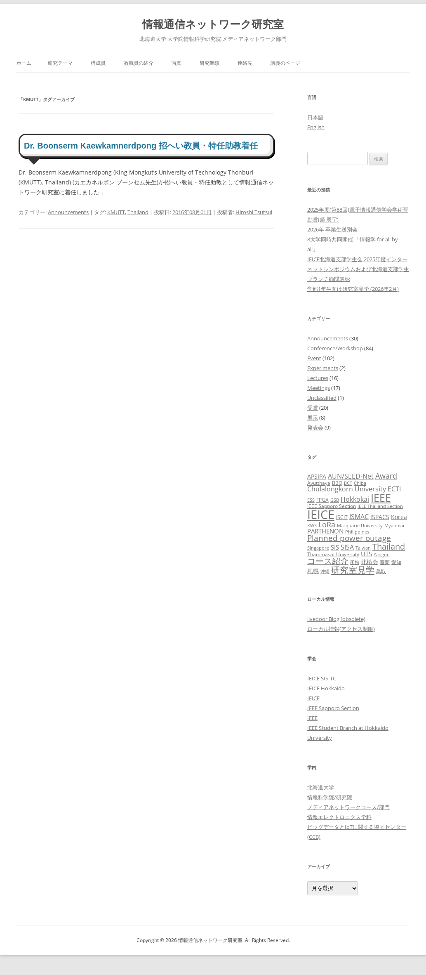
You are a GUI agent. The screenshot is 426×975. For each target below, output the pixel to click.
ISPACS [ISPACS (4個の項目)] (379, 517)
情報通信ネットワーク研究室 (213, 24)
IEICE (313, 698)
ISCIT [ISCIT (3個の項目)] (342, 517)
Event (314, 358)
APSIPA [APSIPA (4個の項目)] (316, 476)
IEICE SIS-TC (321, 678)
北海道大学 (320, 787)
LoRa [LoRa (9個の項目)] (326, 524)
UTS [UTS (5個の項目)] (366, 554)
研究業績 (209, 62)
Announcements (68, 212)
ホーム (23, 62)
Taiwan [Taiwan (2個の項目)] (363, 548)
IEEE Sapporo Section (333, 708)
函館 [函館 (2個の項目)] (354, 562)
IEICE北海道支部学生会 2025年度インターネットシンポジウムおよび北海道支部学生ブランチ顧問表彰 (358, 269)
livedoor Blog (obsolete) (336, 619)
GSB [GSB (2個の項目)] (334, 500)
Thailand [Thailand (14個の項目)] (388, 546)
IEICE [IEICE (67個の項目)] (320, 514)
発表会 (315, 427)
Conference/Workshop (335, 348)
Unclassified (322, 397)
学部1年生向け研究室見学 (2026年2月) (353, 289)
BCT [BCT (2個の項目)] (348, 483)
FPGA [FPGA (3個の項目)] (322, 499)
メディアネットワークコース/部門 (348, 807)
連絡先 (245, 62)
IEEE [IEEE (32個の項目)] (381, 498)
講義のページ (285, 62)
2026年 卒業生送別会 (332, 229)
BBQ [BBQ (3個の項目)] (337, 482)
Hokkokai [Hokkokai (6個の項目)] (355, 499)
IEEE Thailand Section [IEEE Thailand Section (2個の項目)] (380, 506)
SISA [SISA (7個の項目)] (347, 547)
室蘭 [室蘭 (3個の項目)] (385, 562)
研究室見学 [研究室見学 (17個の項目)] (352, 570)
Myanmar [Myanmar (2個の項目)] (394, 526)
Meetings (318, 388)
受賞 (312, 407)
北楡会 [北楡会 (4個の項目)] (369, 562)
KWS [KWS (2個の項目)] (312, 526)
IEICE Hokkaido (326, 688)
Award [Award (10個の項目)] (386, 475)
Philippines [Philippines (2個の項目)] (357, 532)
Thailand (137, 212)
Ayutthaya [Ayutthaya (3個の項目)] (318, 482)
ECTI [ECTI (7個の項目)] (394, 488)
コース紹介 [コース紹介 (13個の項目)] (327, 561)
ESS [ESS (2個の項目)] (311, 500)
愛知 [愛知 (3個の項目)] (396, 562)
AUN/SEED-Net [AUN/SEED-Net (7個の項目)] (351, 476)
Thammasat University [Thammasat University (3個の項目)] (333, 554)
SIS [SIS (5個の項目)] (335, 547)
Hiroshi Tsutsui (253, 212)
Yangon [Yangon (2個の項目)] (382, 554)
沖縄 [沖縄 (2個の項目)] (325, 571)
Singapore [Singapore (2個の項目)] (318, 548)
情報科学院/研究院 (329, 797)
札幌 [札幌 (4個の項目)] (313, 571)
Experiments (322, 368)
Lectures (317, 378)
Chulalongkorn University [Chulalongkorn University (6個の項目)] (346, 488)
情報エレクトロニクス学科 (339, 817)
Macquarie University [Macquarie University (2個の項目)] (360, 526)
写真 (176, 62)
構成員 (98, 62)
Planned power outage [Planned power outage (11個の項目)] (349, 538)
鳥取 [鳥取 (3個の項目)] (381, 571)
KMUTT (116, 212)
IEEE (312, 718)
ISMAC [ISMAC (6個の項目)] (359, 516)
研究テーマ (60, 62)
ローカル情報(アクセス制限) (341, 629)
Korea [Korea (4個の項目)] (399, 517)
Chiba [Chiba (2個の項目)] (360, 483)
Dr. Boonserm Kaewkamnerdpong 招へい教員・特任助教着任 (141, 145)
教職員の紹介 (138, 62)
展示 (312, 417)
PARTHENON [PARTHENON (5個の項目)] (325, 531)
